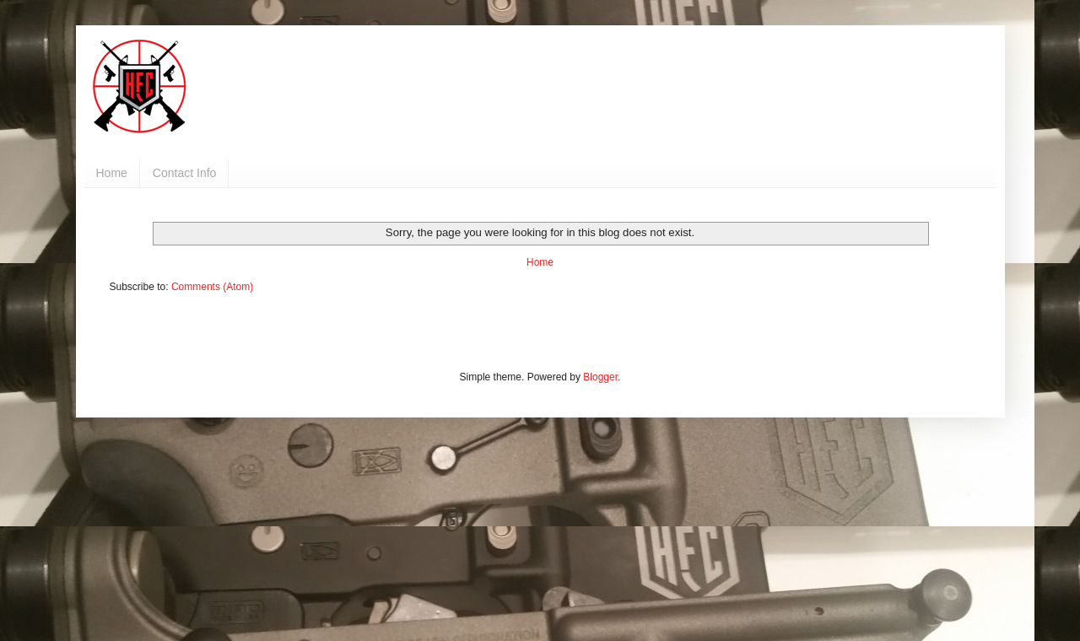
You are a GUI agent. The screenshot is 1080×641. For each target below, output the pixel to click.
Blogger (600, 377)
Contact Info (185, 173)
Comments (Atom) (212, 287)
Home (111, 173)
